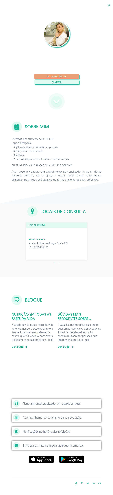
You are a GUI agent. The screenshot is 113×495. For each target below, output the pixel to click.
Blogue (100, 5)
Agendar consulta (56, 76)
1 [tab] (54, 262)
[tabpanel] (56, 241)
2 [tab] (58, 262)
